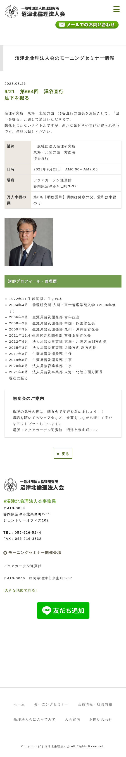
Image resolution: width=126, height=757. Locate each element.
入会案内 (72, 719)
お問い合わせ (100, 719)
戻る (63, 453)
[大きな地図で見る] (20, 590)
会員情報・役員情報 (95, 704)
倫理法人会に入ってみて (35, 719)
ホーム (19, 704)
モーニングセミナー (51, 704)
